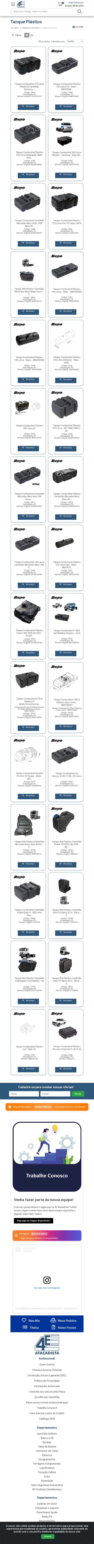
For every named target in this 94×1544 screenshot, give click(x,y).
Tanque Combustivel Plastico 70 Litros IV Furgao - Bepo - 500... (29, 779)
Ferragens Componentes (47, 1468)
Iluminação (47, 1485)
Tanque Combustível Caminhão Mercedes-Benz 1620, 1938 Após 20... (29, 224)
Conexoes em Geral (47, 1455)
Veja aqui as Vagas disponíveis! (33, 1225)
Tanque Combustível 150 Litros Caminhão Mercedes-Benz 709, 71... (29, 567)
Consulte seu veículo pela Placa (47, 1396)
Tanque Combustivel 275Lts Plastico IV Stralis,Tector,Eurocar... (29, 704)
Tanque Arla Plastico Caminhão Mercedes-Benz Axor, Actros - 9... (29, 848)
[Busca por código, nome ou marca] (44, 11)
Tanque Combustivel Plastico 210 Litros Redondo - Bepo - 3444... (67, 361)
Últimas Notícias (43, 1111)
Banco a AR (47, 1442)
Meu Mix (30, 1325)
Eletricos (47, 1459)
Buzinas (47, 1446)
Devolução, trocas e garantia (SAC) (47, 1379)
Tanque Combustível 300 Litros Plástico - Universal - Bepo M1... (66, 155)
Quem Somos (47, 1368)
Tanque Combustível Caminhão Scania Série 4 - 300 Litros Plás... (29, 916)
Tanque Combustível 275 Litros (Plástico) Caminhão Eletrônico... (29, 87)
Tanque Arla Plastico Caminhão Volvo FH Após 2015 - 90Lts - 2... (67, 916)
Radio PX (47, 1520)
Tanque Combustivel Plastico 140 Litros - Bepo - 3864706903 (29, 361)
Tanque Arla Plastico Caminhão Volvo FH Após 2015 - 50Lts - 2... (67, 985)
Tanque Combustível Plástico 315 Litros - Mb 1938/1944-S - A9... (67, 430)
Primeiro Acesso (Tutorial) (47, 1374)
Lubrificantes (47, 1472)
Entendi (47, 1536)
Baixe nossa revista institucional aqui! (47, 1406)
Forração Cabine (47, 1476)
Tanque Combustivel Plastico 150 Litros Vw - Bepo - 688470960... (67, 87)
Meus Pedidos (64, 1325)
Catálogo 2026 (47, 1423)
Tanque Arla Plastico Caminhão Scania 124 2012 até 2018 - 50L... (67, 848)
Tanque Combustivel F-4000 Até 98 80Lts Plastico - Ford (67, 634)
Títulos (30, 1332)
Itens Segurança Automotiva (47, 1489)
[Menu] (13, 4)
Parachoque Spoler (47, 1516)
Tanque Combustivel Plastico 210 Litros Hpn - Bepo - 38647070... (67, 567)
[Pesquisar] (80, 11)
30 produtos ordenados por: (52, 41)
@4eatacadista (39, 1238)
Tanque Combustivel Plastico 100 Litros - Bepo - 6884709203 (67, 293)
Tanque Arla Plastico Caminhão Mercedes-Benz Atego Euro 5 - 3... (29, 293)
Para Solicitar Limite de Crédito (47, 1417)
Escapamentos (47, 1463)
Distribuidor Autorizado (47, 1390)
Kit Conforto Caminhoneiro (47, 1493)
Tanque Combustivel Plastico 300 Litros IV (29, 428)
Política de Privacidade (47, 1385)
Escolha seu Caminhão (47, 1401)
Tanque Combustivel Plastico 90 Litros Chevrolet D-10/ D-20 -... (66, 1053)
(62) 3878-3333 (74, 6)
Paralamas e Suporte (47, 1512)
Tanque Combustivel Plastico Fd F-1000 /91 (29, 1052)
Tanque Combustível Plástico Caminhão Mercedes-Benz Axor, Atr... (67, 498)
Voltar (78, 27)
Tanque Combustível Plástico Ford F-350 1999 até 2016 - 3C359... (29, 636)
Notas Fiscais (63, 1332)
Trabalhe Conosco (47, 1412)
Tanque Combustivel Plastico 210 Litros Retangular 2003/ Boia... (29, 155)
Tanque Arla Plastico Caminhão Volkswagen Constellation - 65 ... (29, 985)
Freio (47, 1480)
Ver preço (28, 106)
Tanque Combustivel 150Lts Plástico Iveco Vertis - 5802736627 (67, 705)
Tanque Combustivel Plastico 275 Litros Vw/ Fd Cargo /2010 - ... (66, 224)
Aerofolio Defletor (47, 1438)
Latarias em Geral (47, 1508)
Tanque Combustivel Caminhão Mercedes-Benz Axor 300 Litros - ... (29, 498)
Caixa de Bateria (47, 1450)
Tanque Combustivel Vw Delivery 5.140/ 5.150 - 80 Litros (67, 777)
